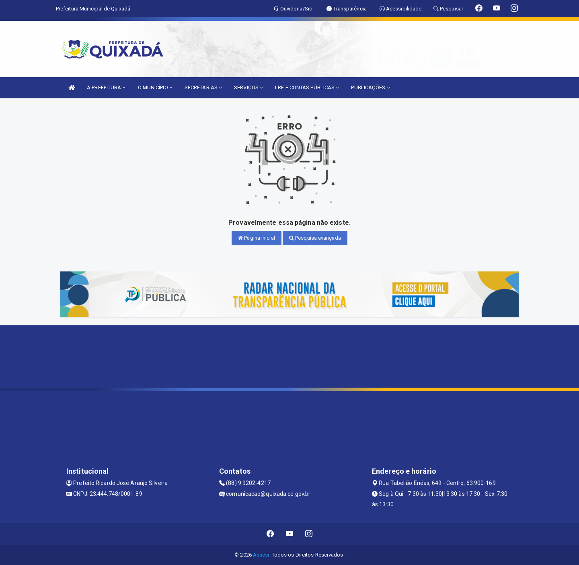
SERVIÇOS (248, 87)
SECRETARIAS (203, 87)
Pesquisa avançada (315, 238)
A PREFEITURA (106, 87)
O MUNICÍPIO (155, 87)
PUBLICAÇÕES (370, 87)
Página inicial (256, 238)
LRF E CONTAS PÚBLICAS (307, 87)
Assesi (261, 555)
